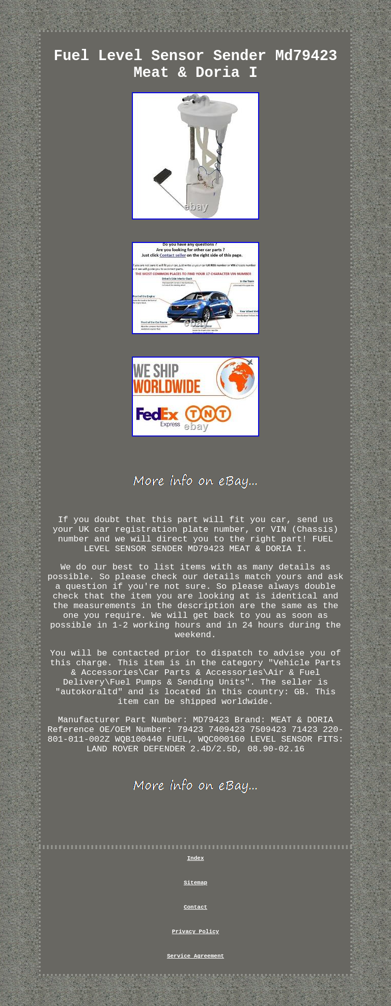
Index (195, 858)
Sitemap (195, 883)
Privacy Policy (195, 932)
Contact (195, 907)
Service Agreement (195, 956)
